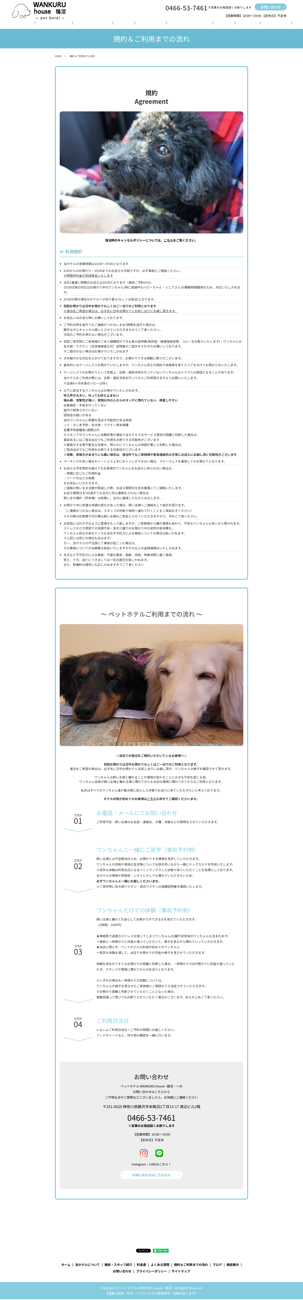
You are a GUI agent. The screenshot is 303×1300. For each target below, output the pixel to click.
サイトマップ (181, 1271)
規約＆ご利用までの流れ (180, 23)
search (259, 24)
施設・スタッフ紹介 (104, 23)
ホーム (50, 23)
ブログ (207, 23)
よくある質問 (147, 23)
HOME (58, 56)
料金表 (128, 23)
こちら (168, 240)
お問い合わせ (270, 6)
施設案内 (222, 23)
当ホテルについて (72, 23)
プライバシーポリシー (151, 1271)
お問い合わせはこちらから (151, 1175)
